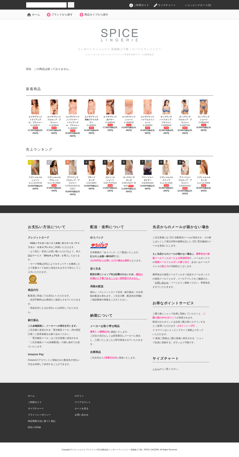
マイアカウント (83, 402)
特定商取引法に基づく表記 (41, 421)
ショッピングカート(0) (195, 5)
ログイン (79, 396)
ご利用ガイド (139, 5)
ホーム (33, 14)
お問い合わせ (81, 414)
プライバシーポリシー (39, 414)
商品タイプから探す (93, 14)
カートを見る (81, 408)
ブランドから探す (59, 14)
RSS (30, 427)
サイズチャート (165, 5)
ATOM (37, 427)
